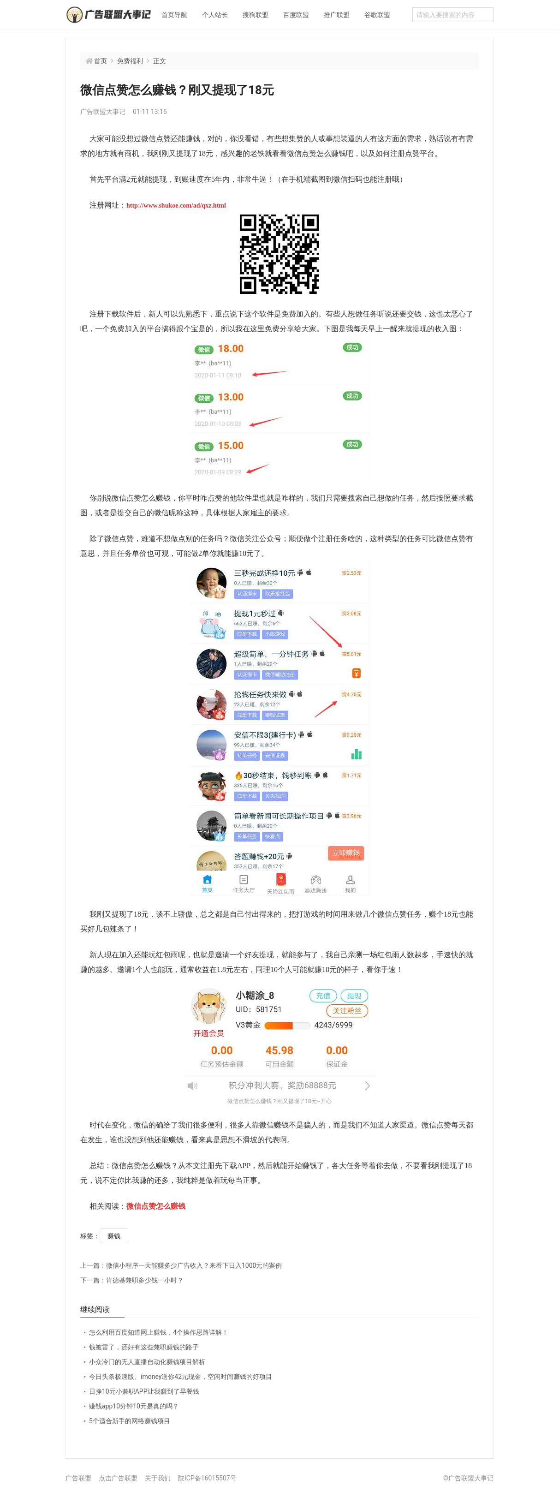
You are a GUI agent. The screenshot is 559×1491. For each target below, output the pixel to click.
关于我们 (158, 1478)
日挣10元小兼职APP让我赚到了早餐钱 (144, 1391)
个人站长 (215, 14)
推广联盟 (337, 14)
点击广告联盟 (118, 1478)
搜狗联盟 (255, 14)
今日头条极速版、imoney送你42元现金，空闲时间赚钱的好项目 (180, 1376)
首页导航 (174, 14)
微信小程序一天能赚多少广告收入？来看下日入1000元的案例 (181, 1265)
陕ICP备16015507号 (207, 1478)
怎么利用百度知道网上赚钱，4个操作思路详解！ (158, 1332)
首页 (100, 61)
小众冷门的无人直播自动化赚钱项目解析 (147, 1362)
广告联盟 (78, 1478)
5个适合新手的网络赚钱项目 (129, 1421)
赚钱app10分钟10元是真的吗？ (134, 1406)
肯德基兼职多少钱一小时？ (132, 1280)
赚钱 (113, 1236)
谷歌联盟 (377, 14)
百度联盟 (296, 14)
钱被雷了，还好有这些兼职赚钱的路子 (144, 1347)
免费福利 (130, 61)
